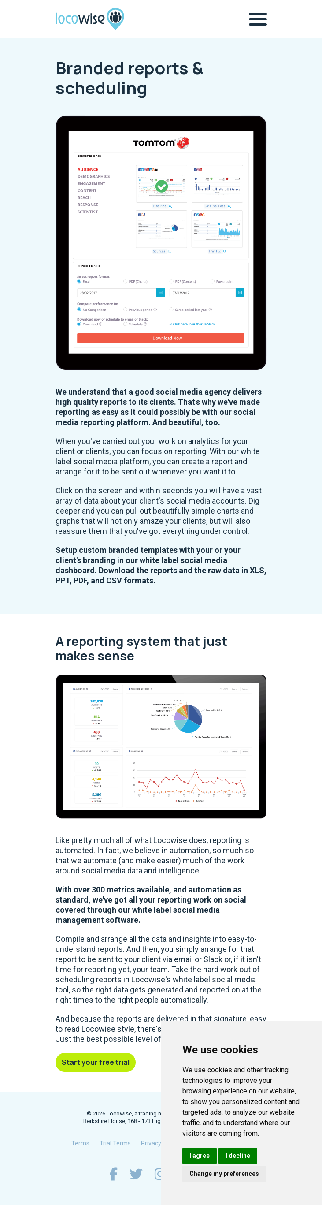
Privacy (151, 1143)
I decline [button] (238, 1155)
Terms (80, 1143)
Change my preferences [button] (224, 1173)
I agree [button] (199, 1155)
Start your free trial (96, 1062)
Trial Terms (115, 1143)
